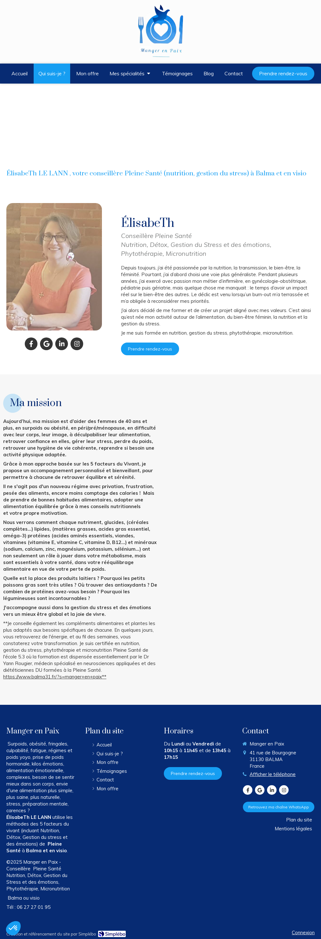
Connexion (303, 932)
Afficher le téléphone (273, 774)
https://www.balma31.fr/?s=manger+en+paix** (54, 677)
